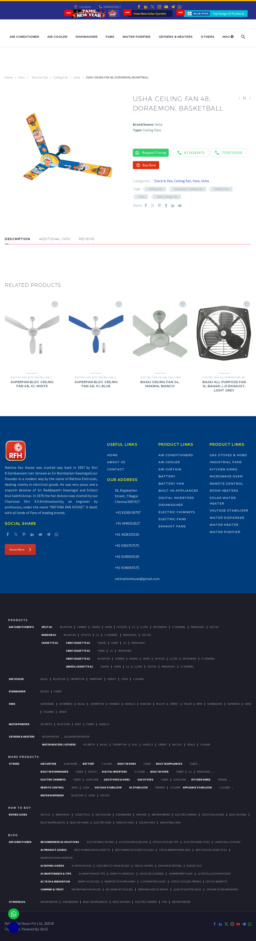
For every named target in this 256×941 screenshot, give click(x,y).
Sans (75, 787)
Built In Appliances (169, 763)
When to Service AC (122, 873)
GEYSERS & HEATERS (21, 736)
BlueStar (66, 627)
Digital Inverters (176, 498)
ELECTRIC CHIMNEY (146, 901)
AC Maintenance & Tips (56, 873)
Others (207, 36)
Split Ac (46, 627)
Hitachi (122, 627)
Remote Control (226, 483)
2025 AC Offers (144, 865)
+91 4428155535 (127, 534)
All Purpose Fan (230, 377)
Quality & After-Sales (187, 889)
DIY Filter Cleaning (152, 873)
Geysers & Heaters (176, 36)
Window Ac (48, 635)
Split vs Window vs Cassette (92, 849)
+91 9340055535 (127, 556)
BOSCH (92, 771)
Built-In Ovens (79, 822)
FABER (90, 724)
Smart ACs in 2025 (88, 881)
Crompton (77, 679)
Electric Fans (172, 519)
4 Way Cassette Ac (78, 658)
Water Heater (224, 524)
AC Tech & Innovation (55, 881)
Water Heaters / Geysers (59, 744)
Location (85, 7)
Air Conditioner (24, 36)
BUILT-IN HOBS (121, 901)
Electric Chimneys (176, 512)
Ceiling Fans (147, 822)
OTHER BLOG (17, 901)
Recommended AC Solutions (60, 842)
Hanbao (114, 703)
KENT (78, 724)
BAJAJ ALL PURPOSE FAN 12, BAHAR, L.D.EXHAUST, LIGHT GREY (224, 386)
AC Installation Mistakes (214, 873)
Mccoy (160, 703)
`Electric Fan (39, 77)
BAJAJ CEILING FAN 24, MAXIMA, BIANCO (159, 384)
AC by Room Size (81, 865)
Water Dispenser (227, 517)
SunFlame (92, 779)
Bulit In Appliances (53, 822)
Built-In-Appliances (178, 490)
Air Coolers (103, 814)
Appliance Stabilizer (197, 787)
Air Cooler (57, 36)
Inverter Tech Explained (120, 881)
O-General (179, 627)
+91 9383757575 (127, 545)
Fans (110, 36)
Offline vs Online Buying (222, 889)
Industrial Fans (226, 462)
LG (190, 771)
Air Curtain (169, 469)
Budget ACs (194, 865)
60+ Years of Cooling (119, 889)
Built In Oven (159, 771)
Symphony (95, 679)
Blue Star (63, 724)
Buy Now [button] (146, 165)
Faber (57, 691)
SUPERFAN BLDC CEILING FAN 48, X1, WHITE (32, 384)
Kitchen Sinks (223, 469)
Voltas (214, 627)
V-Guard (138, 679)
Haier (108, 627)
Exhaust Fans (172, 526)
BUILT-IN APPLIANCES (95, 901)
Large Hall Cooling (228, 842)
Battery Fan (171, 483)
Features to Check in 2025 (113, 865)
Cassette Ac (49, 642)
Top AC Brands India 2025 (174, 849)
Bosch (45, 691)
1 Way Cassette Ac (78, 642)
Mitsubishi (160, 627)
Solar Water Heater (76, 736)
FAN (164, 901)
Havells (130, 703)
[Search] (242, 37)
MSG (228, 36)
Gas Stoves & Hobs (228, 455)
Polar (187, 703)
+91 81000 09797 (128, 512)
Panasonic (197, 627)
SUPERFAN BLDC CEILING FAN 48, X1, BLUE (96, 384)
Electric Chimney (186, 814)
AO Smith (46, 724)
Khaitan (145, 703)
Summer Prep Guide (181, 873)
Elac (135, 744)
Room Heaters (224, 490)
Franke (222, 779)
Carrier (81, 627)
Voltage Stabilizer (229, 510)
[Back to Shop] (244, 98)
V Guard (48, 711)
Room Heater (50, 736)
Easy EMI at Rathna (170, 865)
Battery (167, 476)
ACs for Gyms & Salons (133, 842)
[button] (9, 257)
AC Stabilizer (138, 787)
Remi (199, 703)
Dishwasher (87, 36)
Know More (20, 549)
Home (9, 77)
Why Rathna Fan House (86, 889)
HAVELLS (104, 724)
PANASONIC (204, 771)
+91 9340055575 (127, 567)
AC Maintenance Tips (92, 873)
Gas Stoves (145, 779)
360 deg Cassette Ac (79, 666)
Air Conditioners (175, 455)
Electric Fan (222, 189)
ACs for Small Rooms (100, 842)
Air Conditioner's (21, 627)
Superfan (233, 703)
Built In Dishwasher (54, 771)
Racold (177, 744)
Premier (160, 787)
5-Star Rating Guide (153, 881)
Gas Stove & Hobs (213, 814)
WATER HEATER (49, 901)
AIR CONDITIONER (20, 842)
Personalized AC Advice (153, 889)
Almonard (47, 703)
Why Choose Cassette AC (211, 849)
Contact (115, 469)
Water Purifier (136, 36)
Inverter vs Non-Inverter (56, 857)
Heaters (141, 814)
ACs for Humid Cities (197, 842)
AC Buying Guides (52, 865)
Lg (133, 627)
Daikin (96, 627)
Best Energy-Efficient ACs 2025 (134, 849)
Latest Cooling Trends (186, 881)
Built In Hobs (126, 763)
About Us (116, 462)
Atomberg (65, 703)
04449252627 (112, 7)
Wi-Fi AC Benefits (216, 881)
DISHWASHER (70, 901)
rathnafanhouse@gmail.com (137, 578)
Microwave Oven (226, 476)
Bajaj (245, 377)
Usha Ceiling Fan (167, 197)
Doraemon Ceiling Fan (188, 189)
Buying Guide (18, 814)
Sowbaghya (214, 703)
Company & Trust (52, 889)
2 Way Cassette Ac (78, 650)
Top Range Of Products (228, 14)
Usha (77, 77)
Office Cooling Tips (165, 842)
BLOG (13, 835)
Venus (63, 711)
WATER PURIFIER (181, 901)
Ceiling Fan (60, 77)
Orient (111, 679)
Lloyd (144, 627)
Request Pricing (150, 152)
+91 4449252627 (127, 523)
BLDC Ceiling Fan (38, 377)
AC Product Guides (54, 849)
